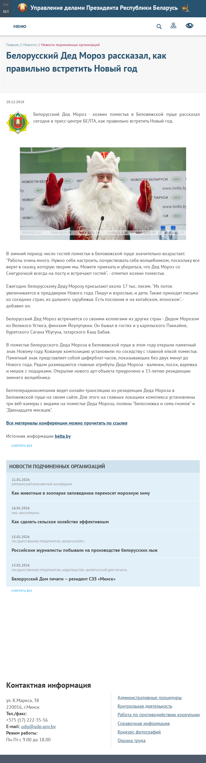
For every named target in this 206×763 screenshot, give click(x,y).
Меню (19, 26)
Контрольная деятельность (145, 706)
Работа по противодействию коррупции (159, 714)
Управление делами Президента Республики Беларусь (104, 7)
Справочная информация (144, 723)
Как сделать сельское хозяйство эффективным (60, 522)
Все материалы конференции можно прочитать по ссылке (66, 423)
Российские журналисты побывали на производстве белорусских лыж (84, 550)
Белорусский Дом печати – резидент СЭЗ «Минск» (64, 579)
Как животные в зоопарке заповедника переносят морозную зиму (81, 493)
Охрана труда (132, 740)
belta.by (63, 436)
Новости (30, 44)
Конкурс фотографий (139, 732)
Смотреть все (21, 591)
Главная (12, 44)
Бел (6, 11)
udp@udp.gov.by (38, 726)
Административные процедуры (150, 697)
